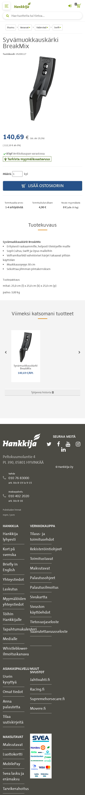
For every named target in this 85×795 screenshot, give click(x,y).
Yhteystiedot (13, 579)
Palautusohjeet (42, 577)
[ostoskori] (78, 6)
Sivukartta (38, 596)
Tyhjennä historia (42, 392)
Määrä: (7, 174)
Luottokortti (13, 754)
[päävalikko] (6, 6)
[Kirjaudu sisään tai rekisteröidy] (70, 6)
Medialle (10, 638)
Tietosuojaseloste (44, 621)
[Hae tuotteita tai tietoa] (42, 15)
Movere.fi (38, 708)
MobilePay (11, 763)
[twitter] (50, 444)
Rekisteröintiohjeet (46, 548)
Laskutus (10, 588)
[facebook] (59, 444)
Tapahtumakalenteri (20, 629)
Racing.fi (37, 689)
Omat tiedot (13, 691)
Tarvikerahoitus (16, 788)
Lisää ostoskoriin (43, 186)
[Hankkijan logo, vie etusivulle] (24, 5)
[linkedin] (64, 449)
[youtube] (69, 444)
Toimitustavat (41, 558)
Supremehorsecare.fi (47, 698)
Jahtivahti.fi (40, 679)
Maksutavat (40, 568)
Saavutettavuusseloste (49, 631)
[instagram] (79, 444)
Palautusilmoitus (44, 587)
